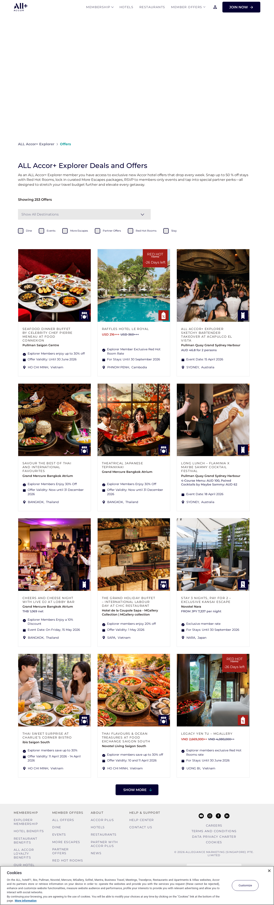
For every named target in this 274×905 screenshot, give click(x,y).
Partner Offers (60, 851)
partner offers (112, 230)
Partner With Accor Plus (104, 844)
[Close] (269, 870)
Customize (245, 885)
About (97, 813)
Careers (214, 825)
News (96, 853)
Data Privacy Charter (214, 837)
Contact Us (140, 827)
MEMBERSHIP (98, 8)
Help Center (141, 820)
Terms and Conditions (214, 831)
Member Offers (186, 8)
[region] (137, 885)
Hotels (126, 8)
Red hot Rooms (67, 860)
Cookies (214, 842)
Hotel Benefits (29, 831)
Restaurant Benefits (25, 840)
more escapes (79, 230)
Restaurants (152, 8)
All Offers (63, 820)
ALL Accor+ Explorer (36, 144)
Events (59, 834)
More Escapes (66, 842)
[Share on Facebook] (252, 144)
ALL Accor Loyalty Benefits (24, 853)
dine (29, 230)
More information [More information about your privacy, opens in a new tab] (26, 900)
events (51, 230)
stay (174, 230)
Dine (56, 827)
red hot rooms (146, 230)
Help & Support (144, 813)
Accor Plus (102, 820)
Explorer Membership (26, 822)
